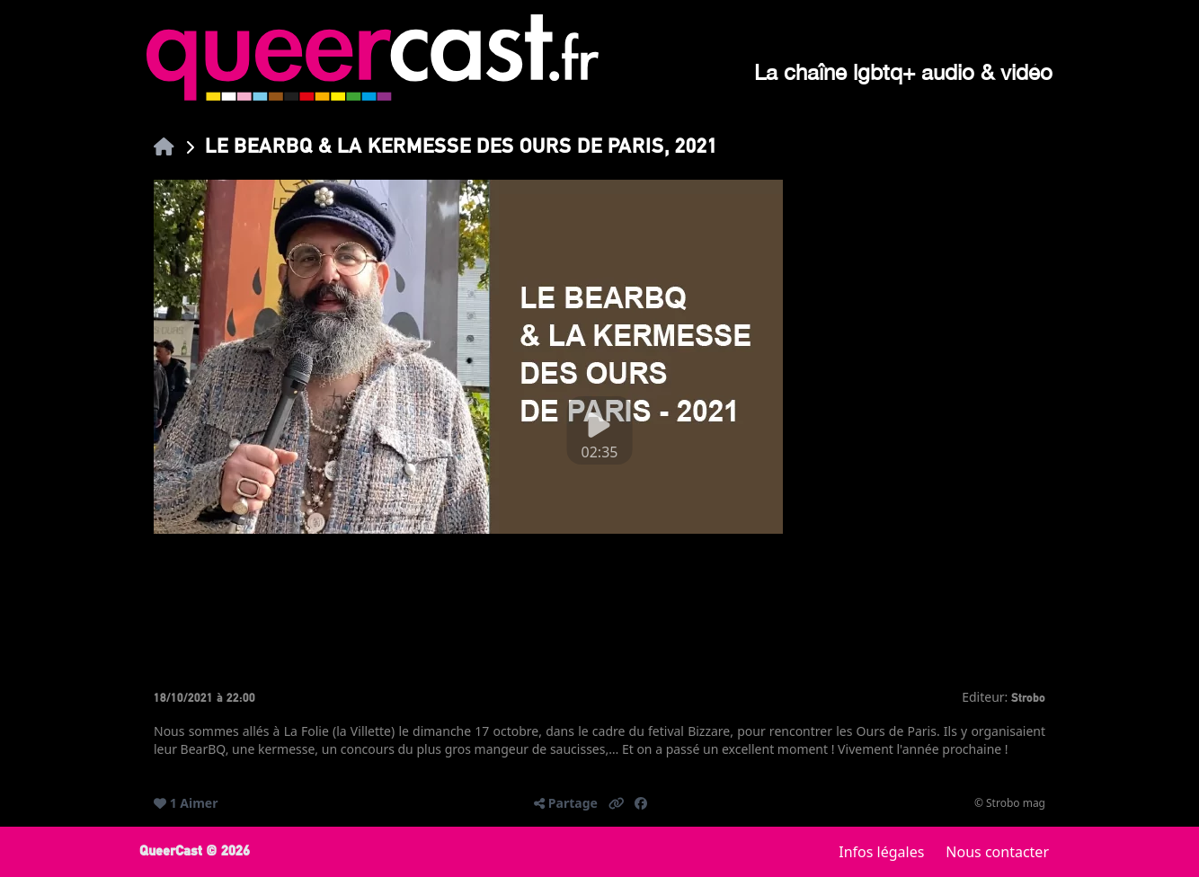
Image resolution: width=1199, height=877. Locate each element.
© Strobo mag (1009, 803)
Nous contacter (997, 852)
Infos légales (881, 852)
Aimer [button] (199, 802)
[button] (616, 803)
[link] (164, 146)
